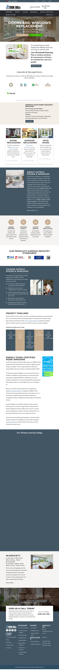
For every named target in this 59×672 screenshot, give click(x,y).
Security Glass (10, 14)
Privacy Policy (10, 648)
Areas (43, 1)
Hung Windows (22, 640)
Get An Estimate (13, 163)
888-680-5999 (46, 648)
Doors (17, 12)
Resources (33, 12)
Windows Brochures (36, 647)
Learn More (29, 124)
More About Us (33, 213)
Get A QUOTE (36, 7)
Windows (9, 12)
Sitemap (9, 650)
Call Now (22, 35)
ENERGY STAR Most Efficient (13, 393)
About (50, 1)
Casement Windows (24, 630)
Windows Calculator (29, 605)
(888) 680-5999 (36, 66)
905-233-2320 (46, 646)
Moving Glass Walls (46, 12)
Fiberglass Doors (35, 633)
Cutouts (25, 12)
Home (36, 1)
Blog (8, 642)
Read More (10, 585)
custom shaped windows (31, 323)
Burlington (14, 424)
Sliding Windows (23, 638)
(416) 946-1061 (44, 617)
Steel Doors (33, 630)
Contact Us (49, 14)
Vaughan (8, 424)
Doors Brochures (35, 644)
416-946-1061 (46, 644)
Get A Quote (36, 35)
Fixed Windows (22, 643)
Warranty (49, 3)
